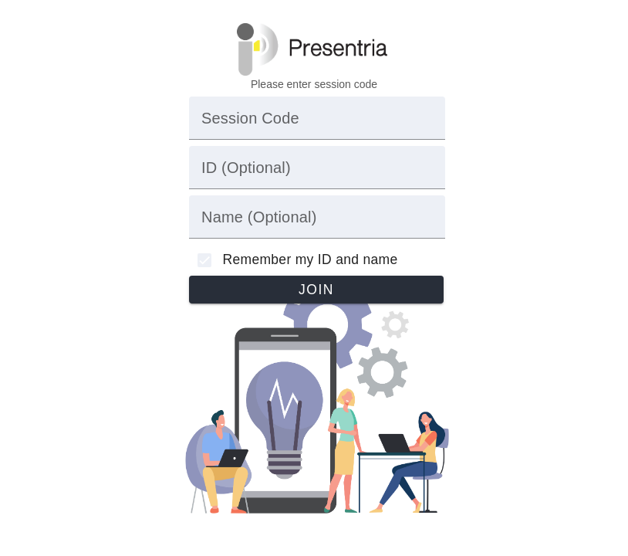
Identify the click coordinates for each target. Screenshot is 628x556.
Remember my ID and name (310, 259)
